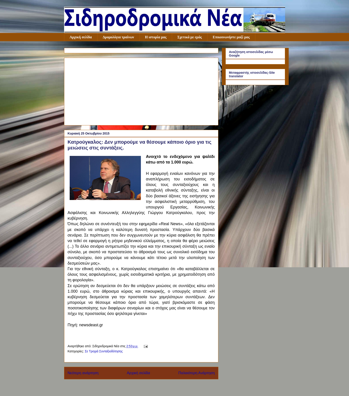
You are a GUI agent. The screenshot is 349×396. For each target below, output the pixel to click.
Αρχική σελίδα (81, 37)
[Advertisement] (141, 90)
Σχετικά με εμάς (189, 37)
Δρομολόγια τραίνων (118, 37)
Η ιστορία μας (155, 37)
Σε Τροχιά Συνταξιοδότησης (104, 351)
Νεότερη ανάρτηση (83, 373)
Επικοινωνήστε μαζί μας (231, 37)
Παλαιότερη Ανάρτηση (196, 373)
